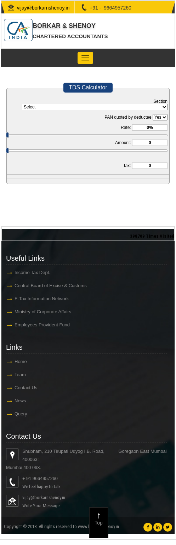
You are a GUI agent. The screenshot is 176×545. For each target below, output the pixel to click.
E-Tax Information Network (42, 298)
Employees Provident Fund (42, 324)
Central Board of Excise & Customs (51, 285)
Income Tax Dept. (32, 272)
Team (20, 374)
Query (21, 413)
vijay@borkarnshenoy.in (43, 8)
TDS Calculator (88, 87)
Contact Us (26, 387)
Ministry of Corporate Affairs (43, 311)
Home (21, 361)
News (20, 400)
